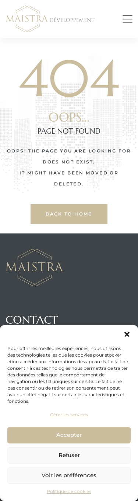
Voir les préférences (69, 475)
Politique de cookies (69, 491)
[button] (127, 334)
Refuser (69, 455)
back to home (69, 214)
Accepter (69, 434)
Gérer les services (69, 414)
